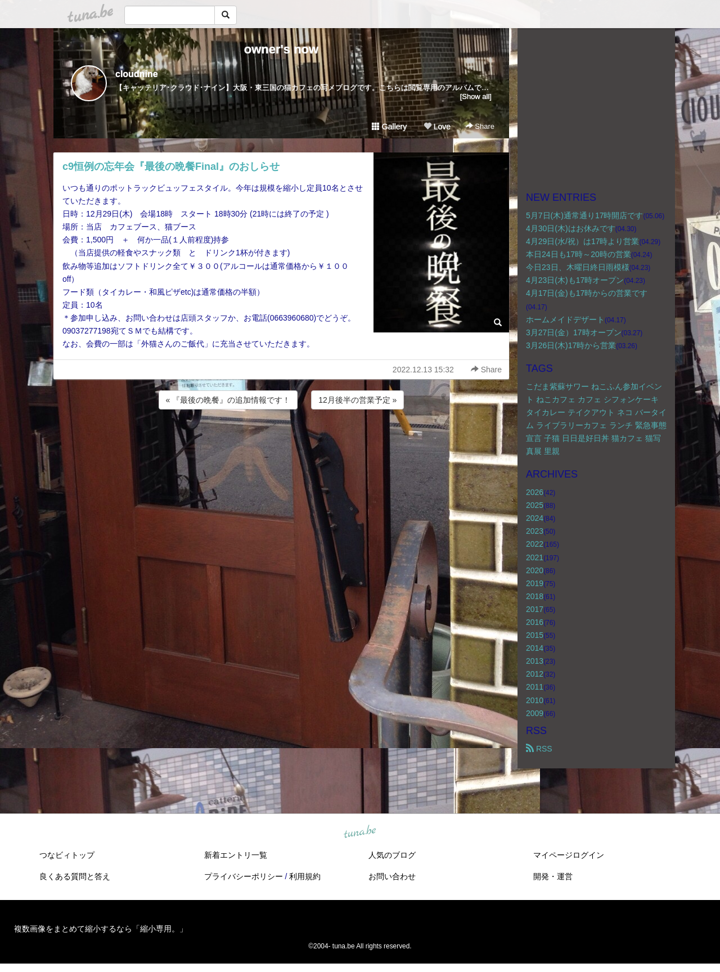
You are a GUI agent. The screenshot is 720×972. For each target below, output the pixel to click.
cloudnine (136, 74)
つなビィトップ (66, 855)
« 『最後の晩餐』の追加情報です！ (228, 399)
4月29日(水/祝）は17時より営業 (582, 241)
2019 (534, 583)
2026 (534, 492)
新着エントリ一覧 (235, 855)
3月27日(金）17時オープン (574, 332)
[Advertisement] (281, 442)
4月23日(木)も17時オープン (575, 280)
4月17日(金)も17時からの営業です (586, 293)
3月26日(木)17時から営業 (571, 345)
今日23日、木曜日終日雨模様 (577, 267)
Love (437, 126)
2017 (534, 609)
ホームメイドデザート (565, 319)
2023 (534, 531)
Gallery (389, 126)
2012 (534, 673)
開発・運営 (553, 876)
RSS (539, 748)
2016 (534, 622)
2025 (534, 505)
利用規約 (305, 876)
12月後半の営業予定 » (357, 399)
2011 (534, 686)
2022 (534, 543)
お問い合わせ (392, 876)
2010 (534, 700)
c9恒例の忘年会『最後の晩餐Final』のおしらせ (171, 166)
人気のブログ (392, 855)
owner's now (281, 49)
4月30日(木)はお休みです (570, 228)
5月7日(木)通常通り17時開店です (584, 215)
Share (480, 126)
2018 (534, 596)
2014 (534, 648)
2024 (534, 518)
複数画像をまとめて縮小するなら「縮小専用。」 (100, 928)
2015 (534, 635)
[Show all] (476, 96)
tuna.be (359, 832)
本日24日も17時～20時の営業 (578, 254)
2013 (534, 660)
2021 (534, 557)
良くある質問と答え (74, 876)
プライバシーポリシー (243, 876)
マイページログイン (568, 855)
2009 (534, 713)
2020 (534, 570)
